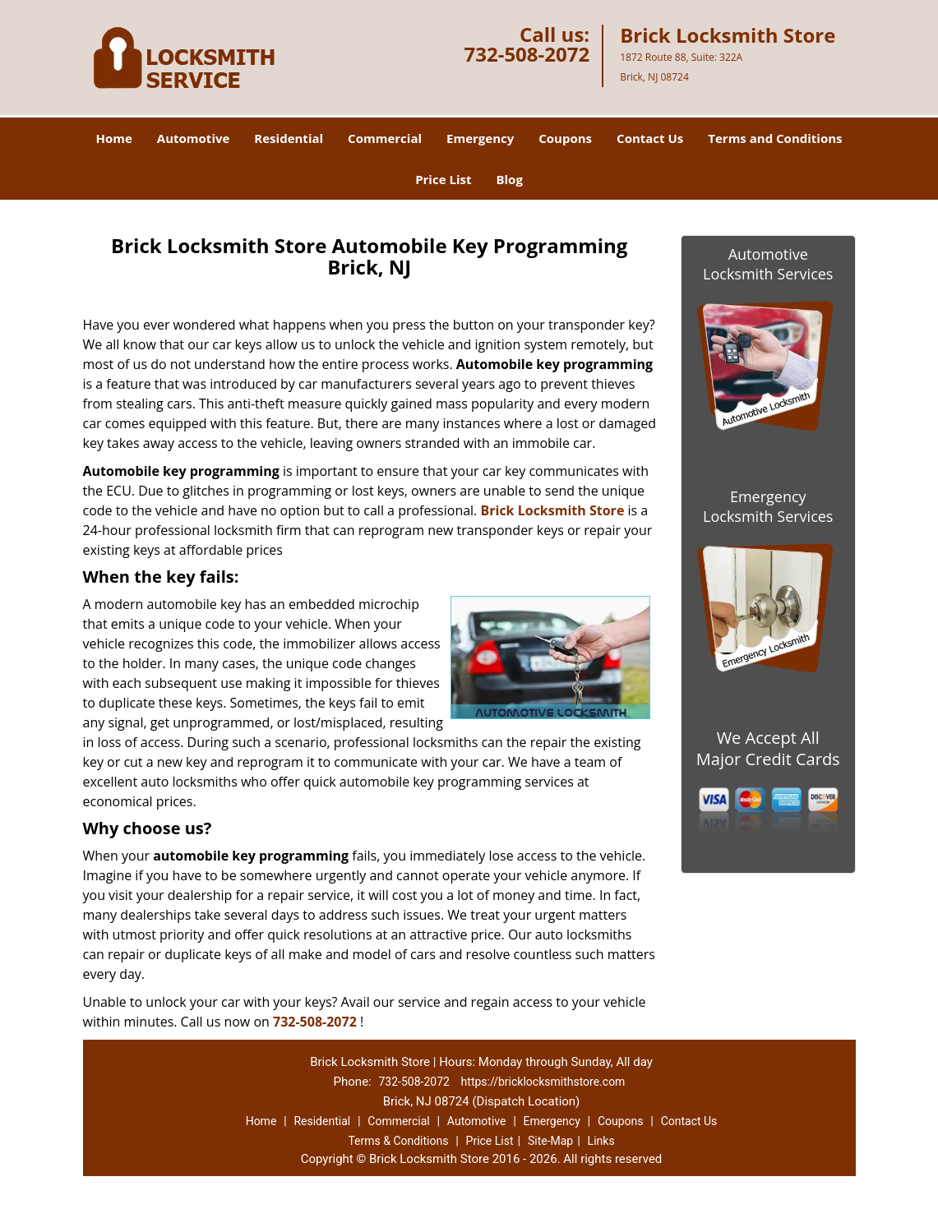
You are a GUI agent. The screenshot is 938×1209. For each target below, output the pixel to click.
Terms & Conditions (398, 1140)
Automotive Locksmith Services (768, 264)
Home (113, 138)
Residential (288, 138)
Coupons (565, 138)
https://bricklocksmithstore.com (543, 1081)
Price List (443, 179)
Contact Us (650, 138)
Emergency (480, 138)
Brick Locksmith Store (552, 510)
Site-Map (550, 1140)
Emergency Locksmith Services (768, 506)
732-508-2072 (526, 53)
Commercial (385, 138)
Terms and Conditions (775, 138)
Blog (509, 179)
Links (601, 1140)
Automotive (193, 138)
